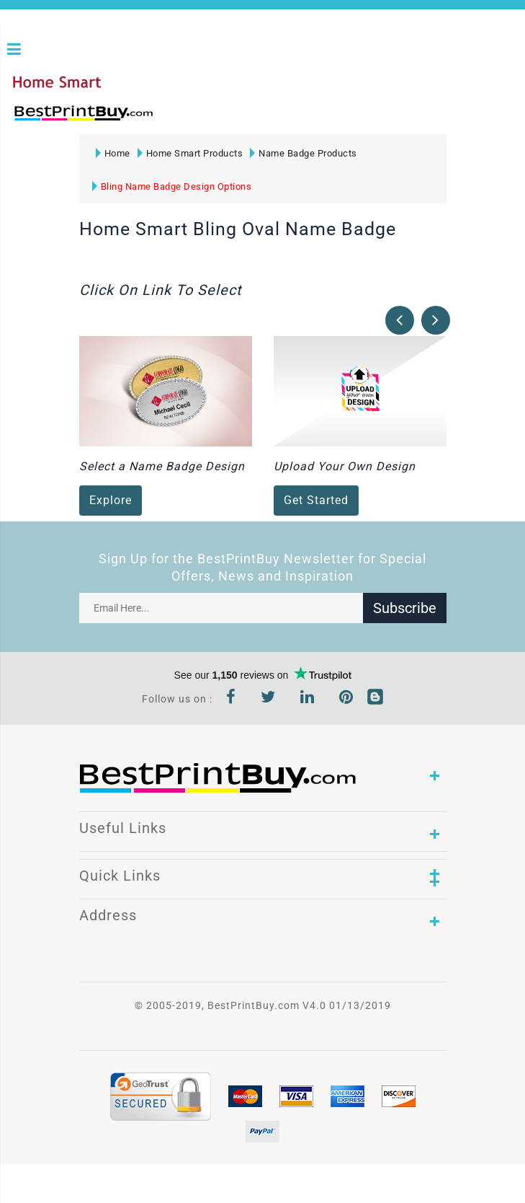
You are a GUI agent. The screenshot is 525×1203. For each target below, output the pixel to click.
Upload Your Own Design (345, 467)
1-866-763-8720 (180, 119)
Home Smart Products (190, 153)
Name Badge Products (303, 153)
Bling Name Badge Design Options (172, 186)
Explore (110, 501)
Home (113, 153)
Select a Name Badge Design (162, 467)
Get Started (316, 501)
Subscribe (404, 608)
